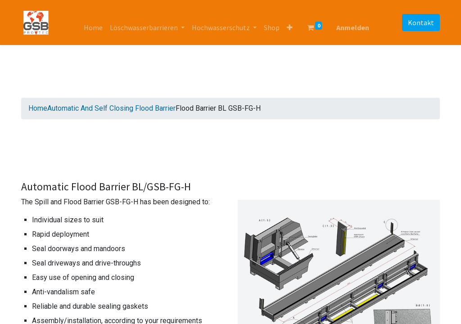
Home (37, 108)
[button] (289, 27)
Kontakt (421, 22)
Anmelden (352, 27)
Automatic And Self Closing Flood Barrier (111, 108)
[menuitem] (93, 27)
